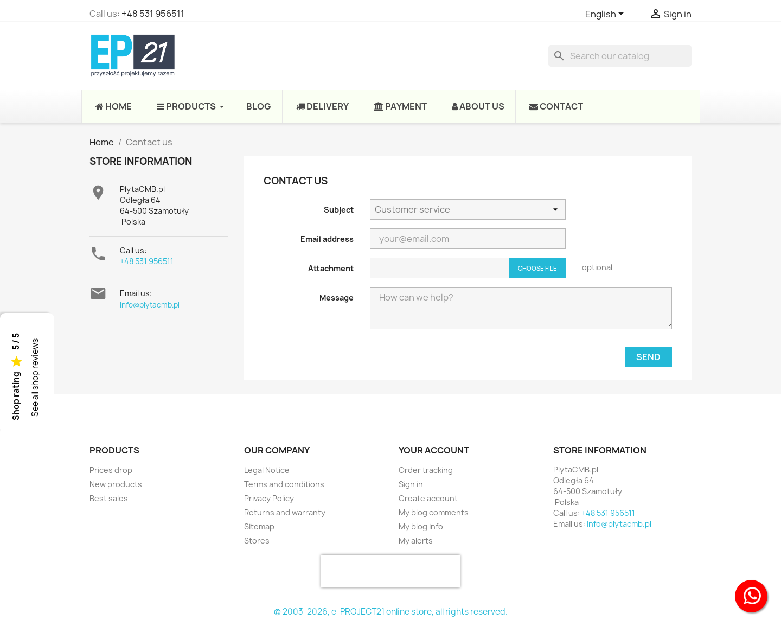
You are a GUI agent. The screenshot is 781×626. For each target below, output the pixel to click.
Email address (327, 239)
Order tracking (426, 470)
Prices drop (110, 470)
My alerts (416, 540)
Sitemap (259, 526)
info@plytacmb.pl (150, 305)
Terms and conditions (284, 484)
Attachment (331, 268)
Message (336, 297)
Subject (339, 210)
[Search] (620, 56)
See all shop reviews (35, 378)
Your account (434, 450)
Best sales (108, 498)
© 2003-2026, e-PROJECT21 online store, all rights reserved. (391, 611)
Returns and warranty (284, 512)
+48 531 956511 (152, 14)
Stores (257, 540)
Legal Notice (267, 470)
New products (115, 484)
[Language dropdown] (606, 14)
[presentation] (390, 571)
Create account (428, 498)
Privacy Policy (269, 498)
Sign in (411, 484)
